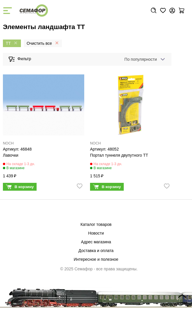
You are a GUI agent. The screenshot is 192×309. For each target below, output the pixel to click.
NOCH (8, 143)
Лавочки (10, 155)
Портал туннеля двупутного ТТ (119, 155)
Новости (96, 233)
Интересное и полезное (96, 259)
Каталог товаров (96, 224)
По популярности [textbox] (140, 59)
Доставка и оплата (96, 250)
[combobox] (143, 59)
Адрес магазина (96, 242)
